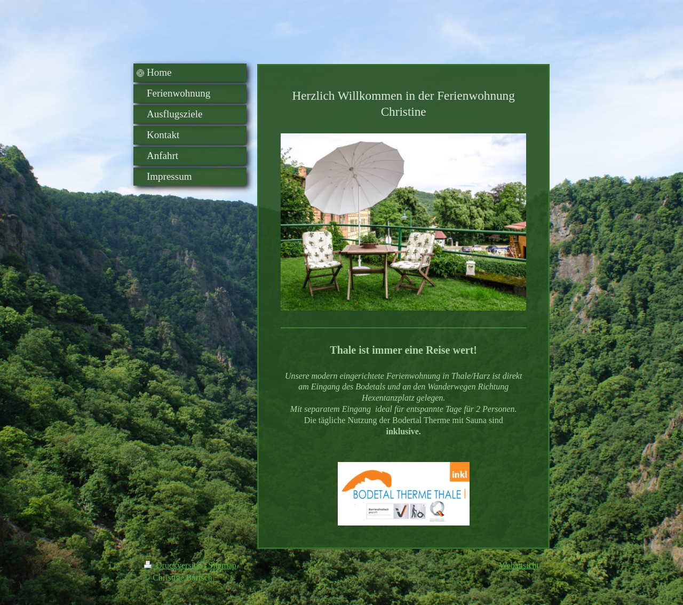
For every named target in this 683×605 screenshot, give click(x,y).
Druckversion (174, 565)
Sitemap (222, 565)
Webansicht (519, 565)
